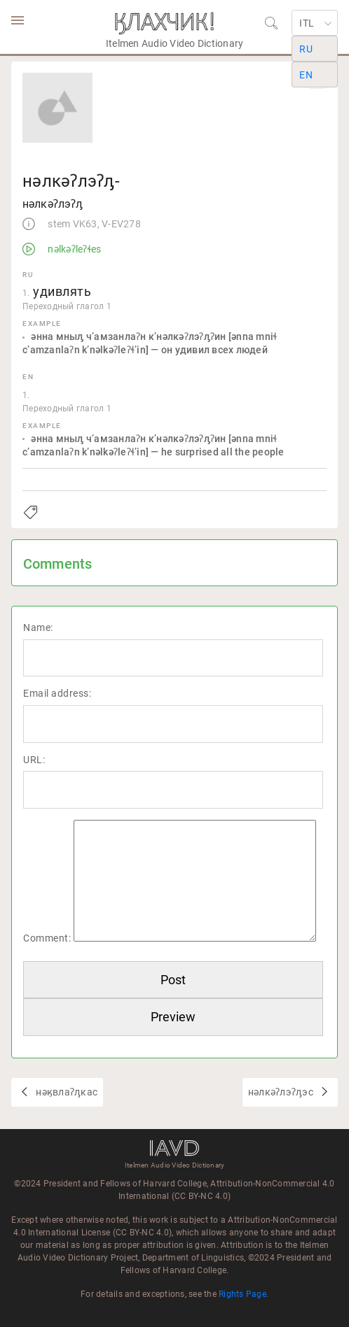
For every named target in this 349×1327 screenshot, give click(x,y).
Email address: (57, 693)
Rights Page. (243, 1294)
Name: (38, 627)
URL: (34, 759)
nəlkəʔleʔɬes (73, 249)
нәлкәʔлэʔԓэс (281, 1092)
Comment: (47, 938)
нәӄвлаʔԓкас (65, 1092)
